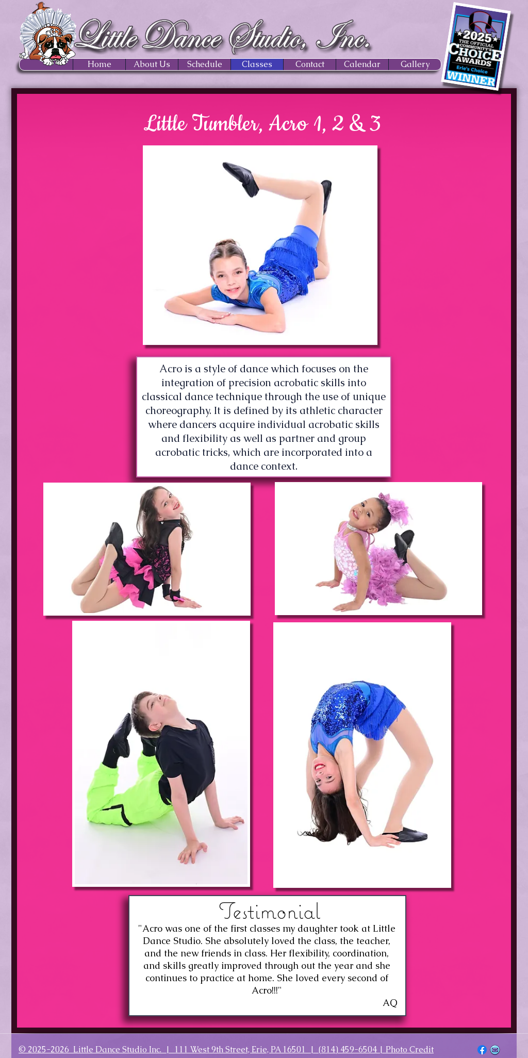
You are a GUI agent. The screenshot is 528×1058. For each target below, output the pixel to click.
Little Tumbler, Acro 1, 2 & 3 (262, 124)
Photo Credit (410, 1049)
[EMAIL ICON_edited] (495, 1050)
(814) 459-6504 (348, 1049)
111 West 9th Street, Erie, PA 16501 (240, 1049)
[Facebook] (482, 1050)
